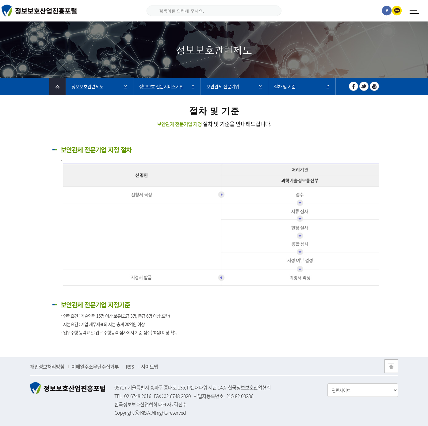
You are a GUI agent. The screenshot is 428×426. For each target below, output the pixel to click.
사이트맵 (149, 366)
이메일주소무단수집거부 (95, 366)
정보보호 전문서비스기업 (161, 86)
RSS (130, 366)
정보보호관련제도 (87, 86)
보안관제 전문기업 (222, 86)
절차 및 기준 (285, 86)
